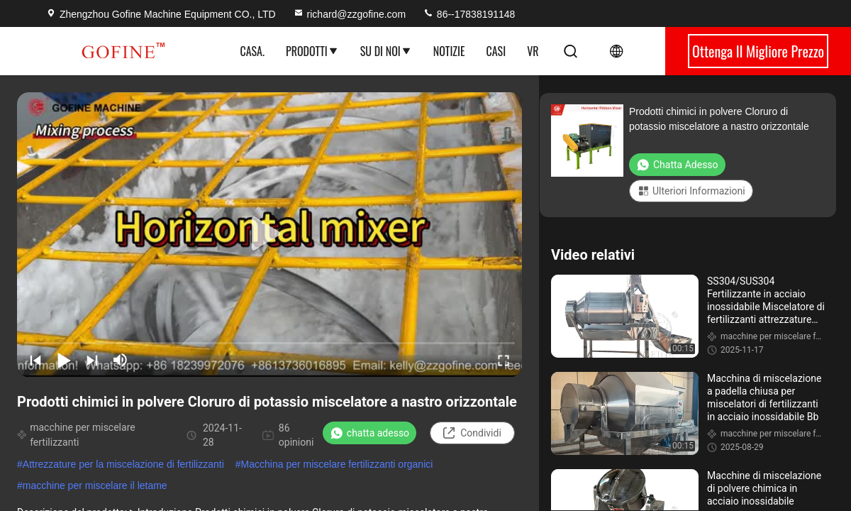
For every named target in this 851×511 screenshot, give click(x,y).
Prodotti (312, 51)
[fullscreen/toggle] (503, 359)
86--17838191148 (469, 14)
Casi (496, 51)
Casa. (252, 51)
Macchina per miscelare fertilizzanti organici (337, 464)
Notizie (449, 51)
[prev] (35, 359)
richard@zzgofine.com (349, 14)
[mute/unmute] (120, 359)
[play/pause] (64, 359)
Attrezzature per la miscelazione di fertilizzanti (123, 464)
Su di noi (386, 51)
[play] (269, 234)
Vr (532, 51)
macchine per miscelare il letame (95, 485)
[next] (92, 359)
